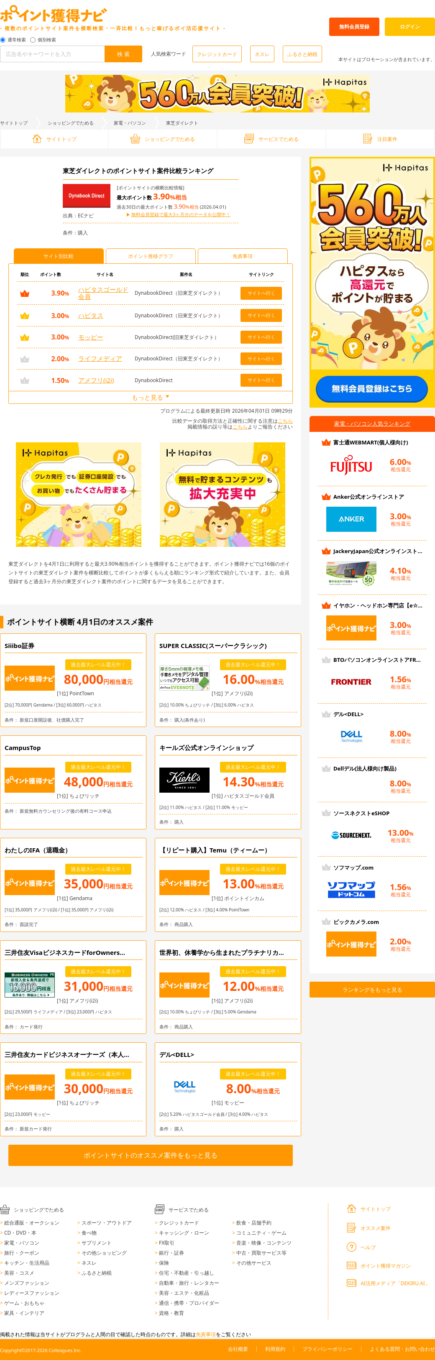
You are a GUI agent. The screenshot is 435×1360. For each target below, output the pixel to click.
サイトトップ (14, 123)
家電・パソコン (130, 123)
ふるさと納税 (302, 54)
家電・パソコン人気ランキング (372, 423)
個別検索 (47, 40)
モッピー (90, 337)
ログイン (410, 26)
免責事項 (206, 1334)
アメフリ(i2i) (96, 380)
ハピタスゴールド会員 (103, 293)
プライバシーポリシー (327, 1348)
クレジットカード (217, 54)
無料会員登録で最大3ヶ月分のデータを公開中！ (180, 214)
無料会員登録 (354, 26)
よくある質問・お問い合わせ (402, 1348)
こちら (285, 420)
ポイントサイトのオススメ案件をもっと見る (151, 1155)
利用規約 (275, 1348)
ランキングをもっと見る (372, 989)
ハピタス (90, 315)
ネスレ (262, 54)
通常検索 (17, 40)
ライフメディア (100, 358)
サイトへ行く (261, 293)
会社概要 (238, 1348)
